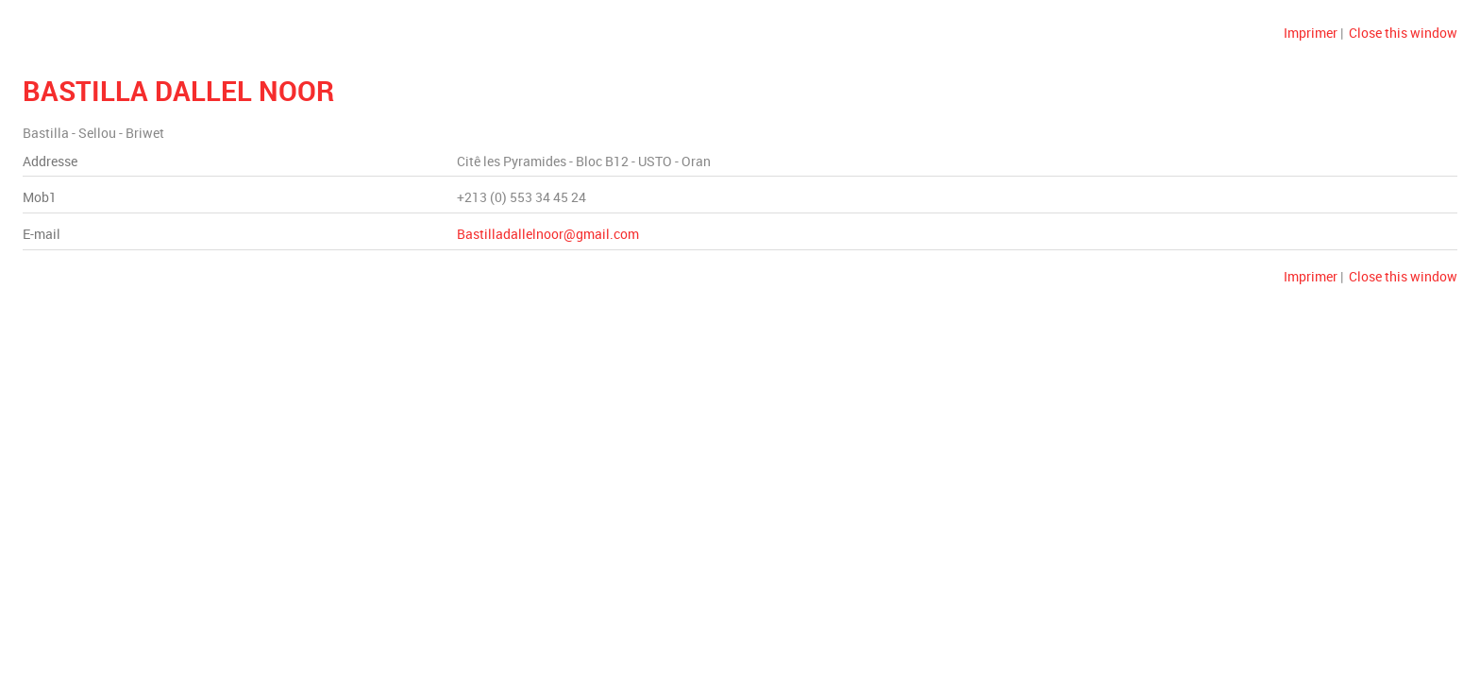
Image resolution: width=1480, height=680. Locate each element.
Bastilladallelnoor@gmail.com (548, 234)
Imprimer (1310, 33)
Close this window (1403, 33)
